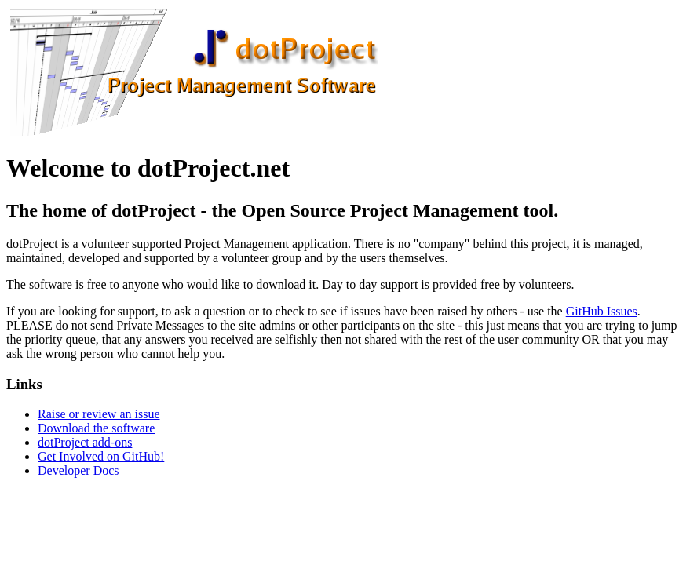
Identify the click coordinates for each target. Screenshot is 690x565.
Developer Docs (78, 470)
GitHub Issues (601, 311)
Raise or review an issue (99, 414)
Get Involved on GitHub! (101, 456)
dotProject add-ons (85, 442)
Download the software (96, 428)
